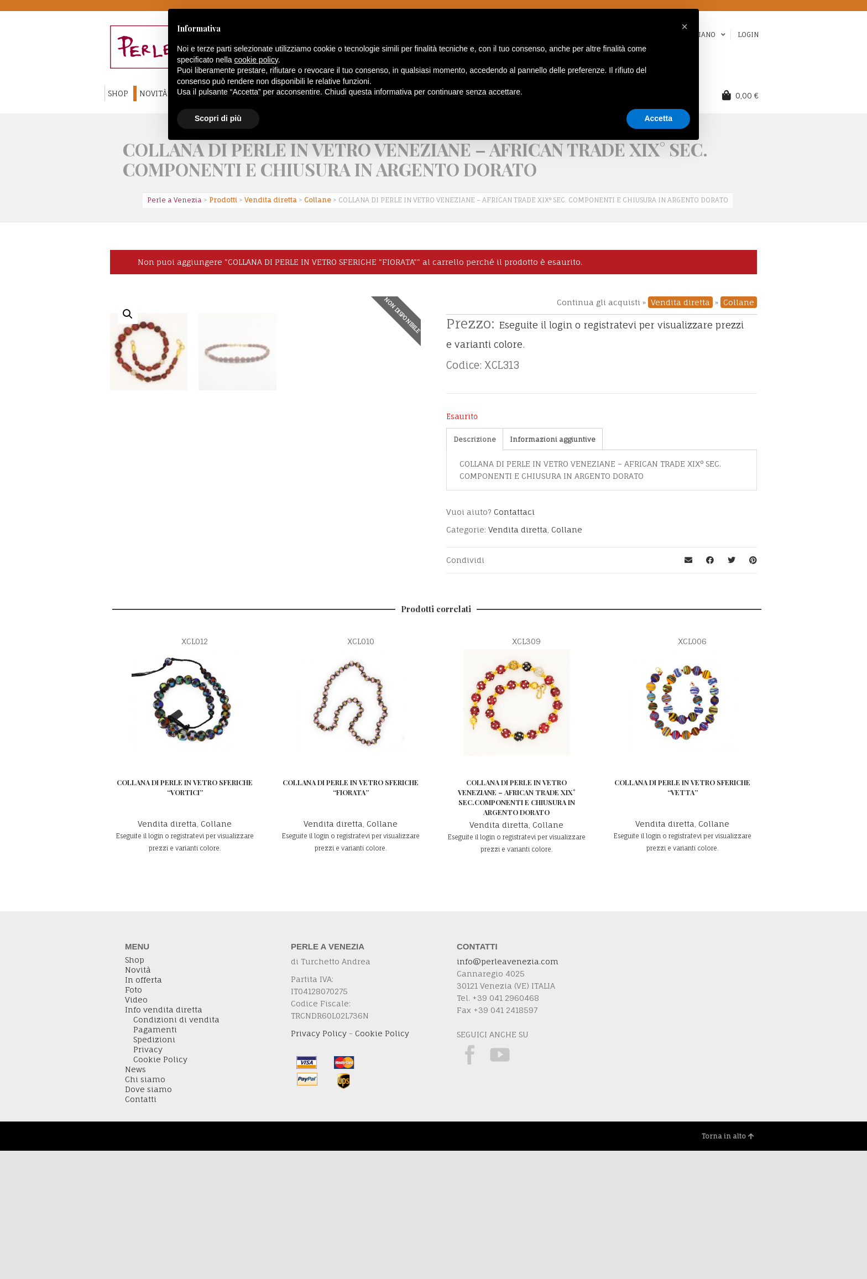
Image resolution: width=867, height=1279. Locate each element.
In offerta (143, 1108)
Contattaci (514, 511)
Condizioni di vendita (176, 1148)
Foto (133, 1118)
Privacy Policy (319, 1161)
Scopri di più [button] (218, 118)
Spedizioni (154, 1167)
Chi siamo (145, 1207)
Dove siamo (148, 1217)
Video (136, 1128)
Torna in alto (728, 1264)
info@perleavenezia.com (507, 1089)
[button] (684, 26)
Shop (134, 1088)
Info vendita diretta (163, 1138)
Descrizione (474, 439)
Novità (138, 1098)
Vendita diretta (680, 302)
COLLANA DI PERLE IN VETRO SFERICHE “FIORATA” (351, 915)
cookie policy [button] (256, 59)
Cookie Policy (160, 1187)
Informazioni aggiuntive (553, 439)
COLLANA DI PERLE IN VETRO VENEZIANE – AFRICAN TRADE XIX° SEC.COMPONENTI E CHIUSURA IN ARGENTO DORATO (517, 925)
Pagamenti (155, 1157)
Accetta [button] (658, 118)
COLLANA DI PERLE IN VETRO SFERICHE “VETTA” (682, 915)
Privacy (148, 1177)
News (135, 1197)
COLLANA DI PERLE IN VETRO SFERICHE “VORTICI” (185, 915)
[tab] (474, 439)
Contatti (140, 1227)
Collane (738, 302)
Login (748, 34)
